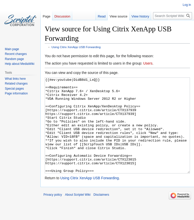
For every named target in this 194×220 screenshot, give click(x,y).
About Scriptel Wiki (77, 213)
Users (148, 63)
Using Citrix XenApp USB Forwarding (76, 47)
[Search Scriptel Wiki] (172, 15)
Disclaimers (101, 213)
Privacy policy (52, 213)
